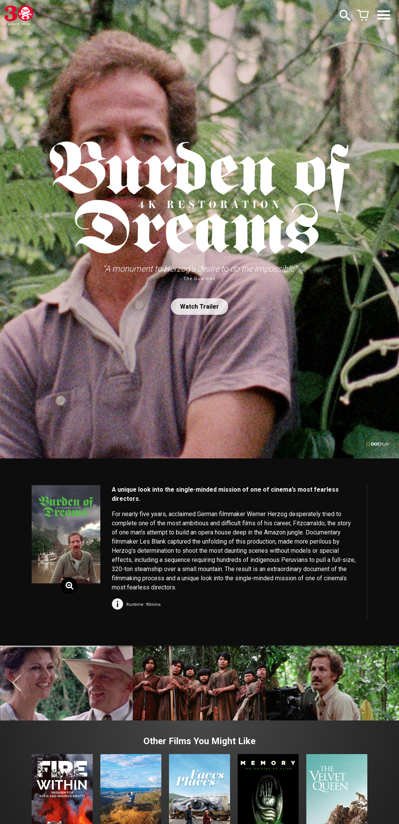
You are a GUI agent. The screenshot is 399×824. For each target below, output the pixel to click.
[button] (16, 683)
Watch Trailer (199, 306)
